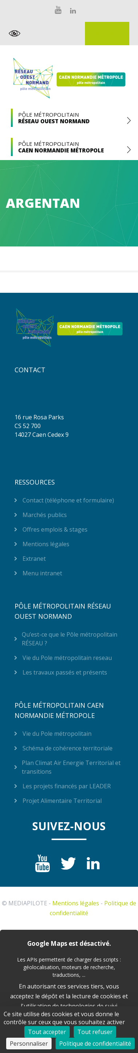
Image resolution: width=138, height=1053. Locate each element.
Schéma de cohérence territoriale (68, 748)
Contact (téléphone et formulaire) (68, 500)
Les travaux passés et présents (65, 672)
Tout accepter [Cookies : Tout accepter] (47, 1032)
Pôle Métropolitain (69, 118)
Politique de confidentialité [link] (95, 1044)
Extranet (107, 34)
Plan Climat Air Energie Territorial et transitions (71, 767)
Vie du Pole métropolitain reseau (67, 658)
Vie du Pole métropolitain (57, 734)
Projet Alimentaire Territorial (62, 801)
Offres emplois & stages (55, 529)
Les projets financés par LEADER (67, 786)
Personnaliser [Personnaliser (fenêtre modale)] (29, 1044)
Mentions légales (46, 544)
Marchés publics (45, 515)
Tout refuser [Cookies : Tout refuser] (95, 1032)
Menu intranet (42, 573)
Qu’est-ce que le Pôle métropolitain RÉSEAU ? (69, 638)
